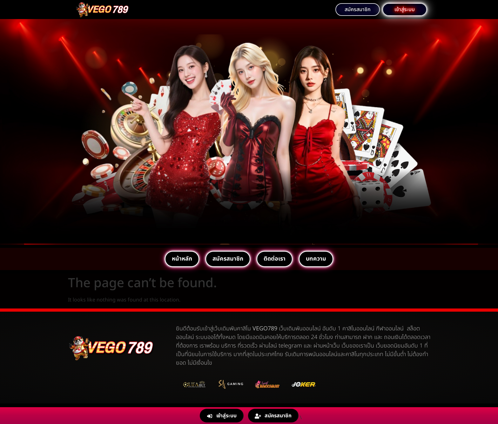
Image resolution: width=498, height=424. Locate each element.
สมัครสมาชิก (227, 259)
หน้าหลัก (182, 259)
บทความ (316, 259)
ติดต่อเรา (275, 259)
